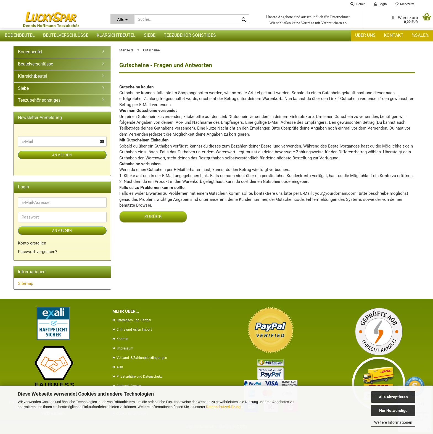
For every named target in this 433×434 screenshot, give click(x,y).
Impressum (125, 348)
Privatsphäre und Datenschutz (139, 376)
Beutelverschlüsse (65, 35)
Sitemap (25, 283)
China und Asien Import (134, 330)
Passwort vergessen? (37, 251)
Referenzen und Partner (134, 320)
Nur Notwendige (393, 410)
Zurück (153, 216)
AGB (120, 367)
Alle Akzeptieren (393, 397)
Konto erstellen (32, 243)
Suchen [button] (358, 4)
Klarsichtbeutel (116, 35)
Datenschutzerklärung (223, 407)
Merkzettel (405, 4)
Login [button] (380, 4)
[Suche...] (122, 19)
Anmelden (62, 155)
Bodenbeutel (20, 35)
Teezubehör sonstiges (190, 35)
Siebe (149, 35)
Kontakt (393, 35)
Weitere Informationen (393, 422)
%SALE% (420, 35)
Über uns (365, 35)
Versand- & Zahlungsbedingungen (142, 358)
